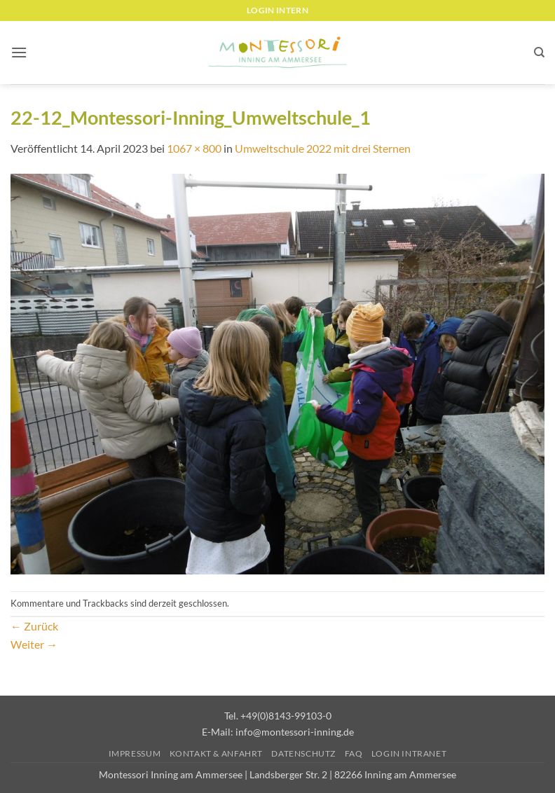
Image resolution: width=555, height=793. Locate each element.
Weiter (34, 644)
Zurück (34, 626)
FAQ (354, 753)
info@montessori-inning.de (294, 732)
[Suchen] (539, 52)
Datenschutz (303, 753)
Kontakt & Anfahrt (216, 753)
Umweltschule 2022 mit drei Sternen (323, 148)
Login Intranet (409, 753)
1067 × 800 (194, 148)
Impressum (135, 753)
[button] (19, 52)
